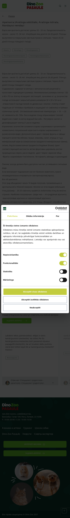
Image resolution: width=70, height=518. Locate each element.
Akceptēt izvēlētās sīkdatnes (35, 299)
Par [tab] (57, 216)
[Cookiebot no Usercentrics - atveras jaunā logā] (55, 208)
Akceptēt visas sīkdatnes (35, 292)
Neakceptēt (35, 307)
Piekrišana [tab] (12, 216)
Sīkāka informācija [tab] (35, 216)
